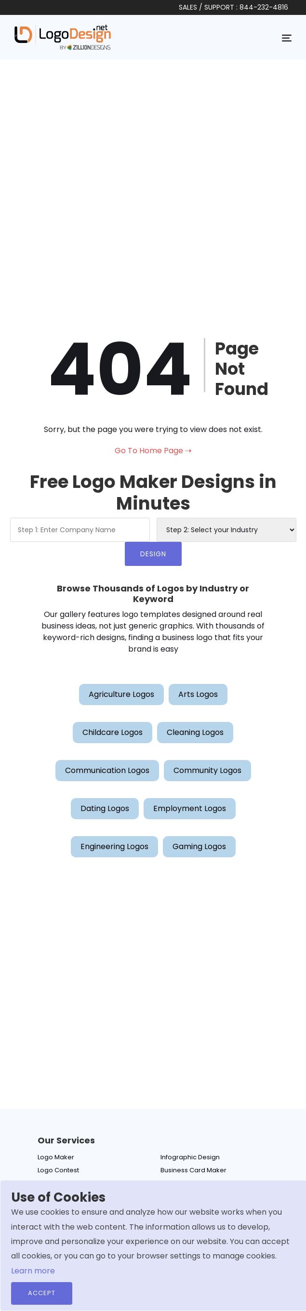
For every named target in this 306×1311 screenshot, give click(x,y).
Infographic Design (190, 1157)
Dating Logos (104, 808)
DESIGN (153, 554)
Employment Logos (189, 808)
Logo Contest (58, 1170)
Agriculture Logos (121, 694)
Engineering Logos (114, 846)
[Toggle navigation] (287, 37)
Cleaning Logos (195, 732)
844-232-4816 (263, 7)
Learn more (33, 1270)
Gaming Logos (199, 846)
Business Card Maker (193, 1170)
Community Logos (207, 770)
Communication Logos (107, 770)
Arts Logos (198, 694)
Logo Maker (56, 1157)
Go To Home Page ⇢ (153, 450)
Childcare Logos (112, 732)
